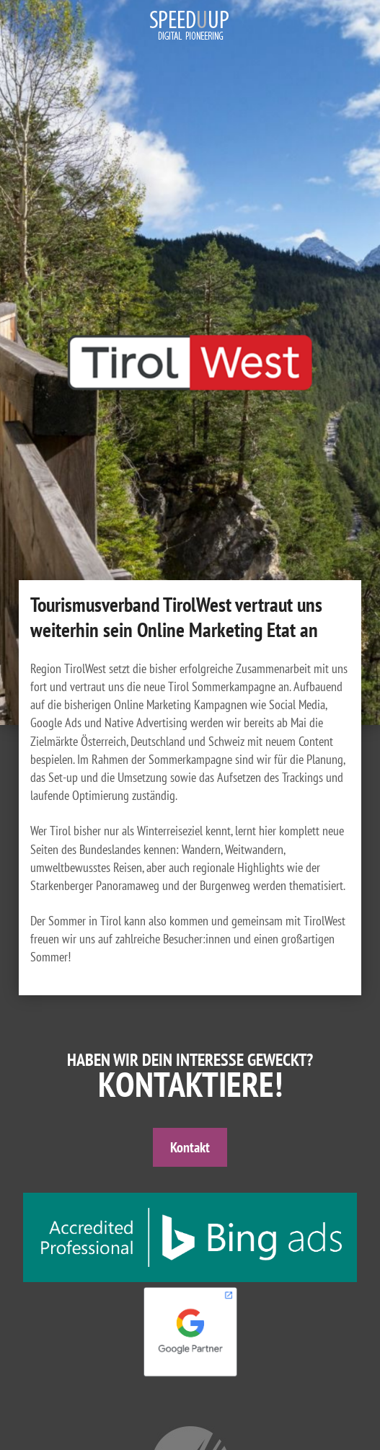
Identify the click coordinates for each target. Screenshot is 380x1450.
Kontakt (190, 1147)
